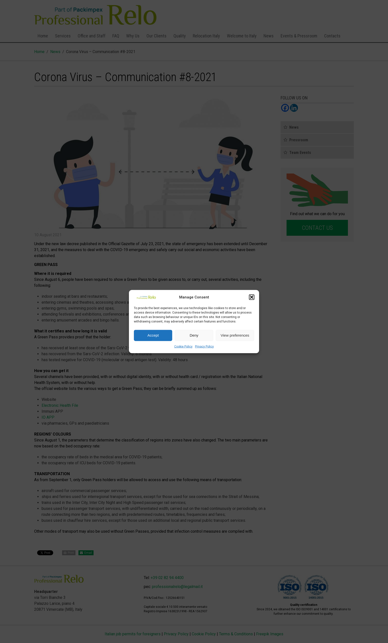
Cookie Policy (183, 346)
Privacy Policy (204, 346)
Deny (194, 335)
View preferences (235, 335)
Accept (153, 335)
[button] (251, 297)
